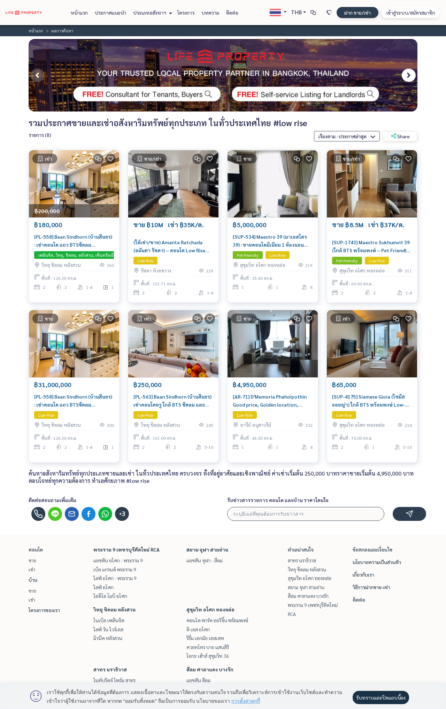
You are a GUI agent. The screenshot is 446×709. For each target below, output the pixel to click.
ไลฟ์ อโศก (103, 587)
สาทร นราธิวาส (110, 669)
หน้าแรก (79, 12)
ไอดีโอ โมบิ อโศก (110, 596)
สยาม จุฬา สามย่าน (207, 549)
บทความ (210, 12)
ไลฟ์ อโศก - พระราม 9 (115, 578)
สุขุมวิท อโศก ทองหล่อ (210, 609)
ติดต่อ (232, 12)
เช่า (32, 569)
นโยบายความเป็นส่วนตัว (377, 562)
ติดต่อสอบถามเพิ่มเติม (52, 500)
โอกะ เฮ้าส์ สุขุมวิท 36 (207, 656)
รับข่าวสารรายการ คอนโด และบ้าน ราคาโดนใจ (278, 500)
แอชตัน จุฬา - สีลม (204, 560)
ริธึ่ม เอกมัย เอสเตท (205, 638)
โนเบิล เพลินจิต (108, 620)
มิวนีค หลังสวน (107, 638)
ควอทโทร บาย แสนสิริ (207, 647)
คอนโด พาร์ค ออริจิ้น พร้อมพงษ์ (217, 620)
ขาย (32, 560)
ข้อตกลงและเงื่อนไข (372, 549)
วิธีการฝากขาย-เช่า (371, 587)
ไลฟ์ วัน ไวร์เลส (108, 629)
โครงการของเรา (44, 610)
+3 (122, 514)
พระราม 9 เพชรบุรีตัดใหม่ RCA (126, 549)
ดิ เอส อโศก (198, 629)
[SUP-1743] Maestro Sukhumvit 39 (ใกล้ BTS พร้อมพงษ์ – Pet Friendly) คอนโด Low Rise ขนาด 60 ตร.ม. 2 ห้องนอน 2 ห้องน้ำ (371, 246)
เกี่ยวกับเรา (363, 574)
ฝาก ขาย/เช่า (357, 12)
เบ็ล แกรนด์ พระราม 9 (114, 569)
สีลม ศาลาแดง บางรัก (209, 669)
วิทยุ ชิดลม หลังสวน (114, 609)
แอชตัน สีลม (198, 680)
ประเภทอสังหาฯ (151, 12)
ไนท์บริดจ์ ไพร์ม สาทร (114, 680)
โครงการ (185, 12)
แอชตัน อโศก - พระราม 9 (118, 560)
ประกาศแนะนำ (110, 12)
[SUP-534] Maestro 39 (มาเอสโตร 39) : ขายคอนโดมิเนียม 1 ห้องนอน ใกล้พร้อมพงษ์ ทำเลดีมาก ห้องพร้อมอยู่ (272, 240)
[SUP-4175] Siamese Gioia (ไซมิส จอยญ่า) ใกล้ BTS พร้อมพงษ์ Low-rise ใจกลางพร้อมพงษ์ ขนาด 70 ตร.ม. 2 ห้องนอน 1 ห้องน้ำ (368, 400)
